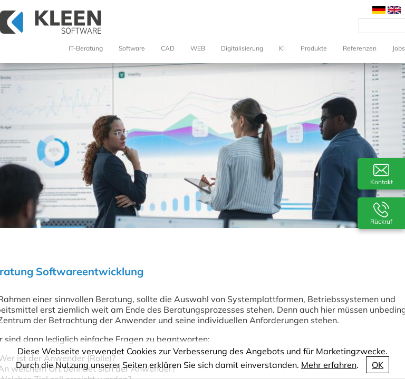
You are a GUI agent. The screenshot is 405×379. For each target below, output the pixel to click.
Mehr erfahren (328, 365)
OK (377, 365)
